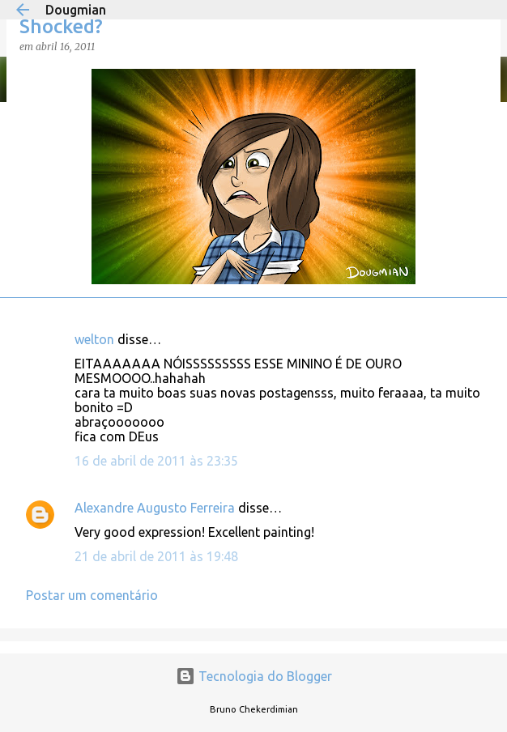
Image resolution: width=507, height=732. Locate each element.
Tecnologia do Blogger (254, 676)
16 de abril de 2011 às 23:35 (156, 460)
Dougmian (75, 9)
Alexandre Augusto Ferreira (155, 507)
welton (94, 339)
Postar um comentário (92, 595)
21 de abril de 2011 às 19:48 (156, 556)
